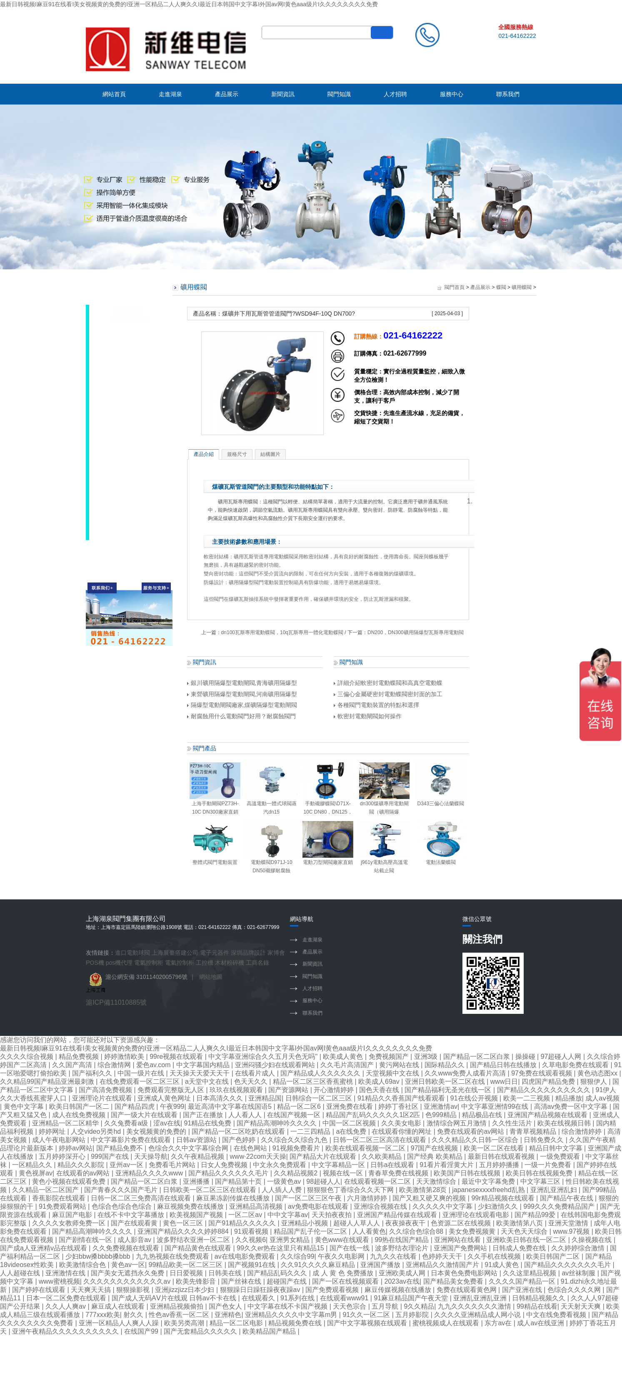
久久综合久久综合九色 (295, 1139)
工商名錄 (257, 962)
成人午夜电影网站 (59, 1139)
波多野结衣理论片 (402, 1248)
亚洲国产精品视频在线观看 (548, 1114)
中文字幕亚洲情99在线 (495, 1106)
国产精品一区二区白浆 (477, 1056)
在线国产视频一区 (294, 1114)
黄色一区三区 (184, 1223)
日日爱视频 (187, 1273)
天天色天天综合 (525, 1231)
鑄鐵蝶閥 (124, 454)
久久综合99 (297, 1256)
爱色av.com (154, 1064)
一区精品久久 (33, 1164)
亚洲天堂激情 (569, 1223)
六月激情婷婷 (368, 1198)
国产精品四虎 (135, 1106)
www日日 (504, 1081)
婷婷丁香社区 (399, 1106)
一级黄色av (284, 1181)
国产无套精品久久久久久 (201, 1331)
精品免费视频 (79, 1056)
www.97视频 (572, 1231)
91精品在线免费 (208, 1123)
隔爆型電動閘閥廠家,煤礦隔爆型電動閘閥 (242, 705)
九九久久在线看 (394, 1256)
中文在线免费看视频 (557, 1314)
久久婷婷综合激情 (578, 1248)
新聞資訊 (283, 94)
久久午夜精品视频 (198, 1156)
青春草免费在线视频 (399, 1173)
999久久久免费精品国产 (559, 1206)
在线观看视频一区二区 (378, 1181)
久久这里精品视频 (530, 1273)
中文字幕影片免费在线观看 (131, 1139)
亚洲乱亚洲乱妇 (554, 1189)
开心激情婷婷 (334, 1089)
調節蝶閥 (124, 424)
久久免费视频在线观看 (126, 1248)
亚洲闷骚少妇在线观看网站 (276, 1064)
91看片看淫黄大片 (447, 1164)
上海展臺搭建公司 (175, 952)
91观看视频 (252, 1231)
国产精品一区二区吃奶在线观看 (239, 1131)
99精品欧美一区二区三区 (187, 1264)
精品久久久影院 (81, 1164)
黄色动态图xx (598, 1073)
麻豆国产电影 (73, 1214)
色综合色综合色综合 (122, 1206)
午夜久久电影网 (342, 1256)
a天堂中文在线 (207, 1081)
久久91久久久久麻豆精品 (319, 1264)
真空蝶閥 (124, 483)
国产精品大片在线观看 (324, 1156)
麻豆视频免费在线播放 (191, 1206)
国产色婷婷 (239, 1139)
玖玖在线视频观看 (237, 1089)
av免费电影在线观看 (319, 1206)
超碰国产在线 (287, 1281)
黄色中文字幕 (24, 1106)
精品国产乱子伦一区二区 (311, 1231)
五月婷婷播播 (500, 1164)
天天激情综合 (437, 1181)
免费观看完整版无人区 (171, 1089)
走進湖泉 (170, 94)
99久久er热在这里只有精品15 (281, 1248)
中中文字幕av (287, 1214)
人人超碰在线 (21, 1273)
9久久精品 (419, 1306)
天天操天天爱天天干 (200, 1073)
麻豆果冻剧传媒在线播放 (233, 1198)
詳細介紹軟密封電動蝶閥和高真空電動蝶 (388, 683)
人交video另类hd (97, 1131)
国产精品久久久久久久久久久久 (544, 1089)
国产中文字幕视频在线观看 (368, 1323)
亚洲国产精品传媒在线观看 (398, 1214)
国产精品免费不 (120, 1148)
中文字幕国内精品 (203, 1064)
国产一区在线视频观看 (346, 1281)
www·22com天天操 (258, 1156)
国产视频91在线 (252, 1264)
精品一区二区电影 (237, 1323)
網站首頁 (114, 94)
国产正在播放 (204, 1114)
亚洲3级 (427, 1056)
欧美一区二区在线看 (494, 1148)
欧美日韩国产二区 (553, 1256)
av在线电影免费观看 (246, 1256)
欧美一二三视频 (527, 1098)
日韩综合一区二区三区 (319, 1098)
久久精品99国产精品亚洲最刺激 (48, 1081)
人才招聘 (395, 94)
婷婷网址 (53, 1131)
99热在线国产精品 (402, 1239)
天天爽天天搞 (91, 1289)
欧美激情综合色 (83, 1264)
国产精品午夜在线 (567, 1198)
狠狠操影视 (133, 1289)
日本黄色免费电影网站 (465, 1273)
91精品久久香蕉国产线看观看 (402, 1098)
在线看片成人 (256, 1073)
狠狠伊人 (594, 1081)
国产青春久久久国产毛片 (121, 1189)
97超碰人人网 (562, 1056)
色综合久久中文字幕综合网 (189, 1148)
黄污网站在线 (400, 1064)
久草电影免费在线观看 (576, 1064)
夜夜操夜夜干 (406, 1223)
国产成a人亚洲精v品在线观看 (44, 1248)
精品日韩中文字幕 (556, 1148)
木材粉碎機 (229, 962)
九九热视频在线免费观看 (173, 1256)
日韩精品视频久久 (539, 1298)
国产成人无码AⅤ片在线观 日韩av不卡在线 (175, 1298)
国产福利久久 (93, 1073)
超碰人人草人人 (357, 1223)
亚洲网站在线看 (458, 1239)
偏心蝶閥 (124, 381)
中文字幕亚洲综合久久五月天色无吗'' (264, 1056)
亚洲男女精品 (290, 1239)
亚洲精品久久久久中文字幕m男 (292, 1314)
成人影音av (135, 1239)
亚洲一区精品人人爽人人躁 (119, 1323)
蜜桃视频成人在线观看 (446, 1323)
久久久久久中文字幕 (443, 1206)
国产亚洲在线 (523, 1289)
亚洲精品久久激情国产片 (443, 1264)
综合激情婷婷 (582, 1131)
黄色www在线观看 (343, 1239)
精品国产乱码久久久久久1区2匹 (374, 1114)
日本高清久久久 (220, 1098)
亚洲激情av (440, 1106)
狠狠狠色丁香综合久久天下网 (351, 1189)
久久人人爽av (66, 1306)
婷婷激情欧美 (125, 1056)
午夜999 (172, 1106)
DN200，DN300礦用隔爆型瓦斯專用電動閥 (415, 632)
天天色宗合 (350, 1306)
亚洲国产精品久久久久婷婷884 (183, 1231)
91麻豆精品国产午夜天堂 (412, 1298)
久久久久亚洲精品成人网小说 (478, 1314)
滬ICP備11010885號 (116, 1002)
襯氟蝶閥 (124, 468)
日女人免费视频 (225, 1164)
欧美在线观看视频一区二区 (366, 1148)
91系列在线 (298, 1298)
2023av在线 (402, 1281)
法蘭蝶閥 (124, 439)
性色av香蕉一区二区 (180, 1314)
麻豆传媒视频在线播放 (399, 1289)
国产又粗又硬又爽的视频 (429, 1198)
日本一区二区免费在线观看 (67, 1298)
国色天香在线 (380, 1089)
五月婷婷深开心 (63, 1156)
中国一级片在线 (141, 1073)
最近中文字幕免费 (489, 1181)
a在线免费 (352, 1131)
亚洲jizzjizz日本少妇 (185, 1289)
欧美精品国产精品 (269, 1331)
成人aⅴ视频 (602, 1098)
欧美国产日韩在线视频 (468, 1173)
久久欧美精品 (382, 1156)
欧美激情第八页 (520, 1223)
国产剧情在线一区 (86, 1239)
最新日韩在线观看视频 (502, 1156)
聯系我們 (508, 94)
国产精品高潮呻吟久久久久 (277, 1123)
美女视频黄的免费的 (157, 1131)
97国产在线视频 (435, 1148)
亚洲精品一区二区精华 (66, 1123)
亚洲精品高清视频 (256, 1206)
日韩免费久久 (544, 1139)
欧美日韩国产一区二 (80, 1106)
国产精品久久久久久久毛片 (229, 1173)
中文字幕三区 (541, 1181)
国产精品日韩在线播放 (504, 1064)
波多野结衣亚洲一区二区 (194, 1239)
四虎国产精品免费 (549, 1081)
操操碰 (526, 1056)
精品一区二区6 (299, 1106)
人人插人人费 (282, 1189)
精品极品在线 (483, 1114)
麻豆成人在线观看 (118, 1306)
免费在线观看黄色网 (467, 1289)
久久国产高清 (73, 1064)
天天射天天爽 (581, 1306)
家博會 (276, 952)
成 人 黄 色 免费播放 (343, 1273)
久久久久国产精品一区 (523, 1281)
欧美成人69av (379, 1081)
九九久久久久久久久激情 (475, 1306)
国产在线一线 (350, 1248)
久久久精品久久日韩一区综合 (476, 1139)
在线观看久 (259, 1298)
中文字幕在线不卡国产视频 (288, 1306)
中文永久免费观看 (280, 1164)
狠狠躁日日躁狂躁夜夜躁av (261, 1289)
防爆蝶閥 (124, 410)
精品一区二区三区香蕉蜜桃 (314, 1081)
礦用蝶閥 (124, 351)
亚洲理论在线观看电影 (476, 1214)
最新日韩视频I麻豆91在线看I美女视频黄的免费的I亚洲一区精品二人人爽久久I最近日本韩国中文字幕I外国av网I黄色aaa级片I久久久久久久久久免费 (189, 4)
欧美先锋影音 (196, 1281)
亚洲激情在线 (66, 1273)
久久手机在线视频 (494, 1256)
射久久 (134, 1314)
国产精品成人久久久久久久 (321, 1073)
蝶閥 (501, 287)
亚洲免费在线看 (350, 1106)
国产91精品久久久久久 (242, 1223)
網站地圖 (210, 976)
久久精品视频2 (296, 1173)
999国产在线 (110, 1156)
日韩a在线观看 (393, 1164)
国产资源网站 (289, 1089)
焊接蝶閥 (124, 497)
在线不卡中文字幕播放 (131, 1214)
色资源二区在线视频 (461, 1223)
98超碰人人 (323, 1181)
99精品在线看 (537, 1306)
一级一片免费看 (549, 1164)
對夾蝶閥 (124, 366)
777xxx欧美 (102, 1314)
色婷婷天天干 (443, 1256)
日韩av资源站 (197, 1139)
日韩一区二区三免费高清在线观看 (141, 1198)
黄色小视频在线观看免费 (69, 1181)
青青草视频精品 (534, 1131)
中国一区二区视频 (349, 1123)
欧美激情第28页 (423, 1189)
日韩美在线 (225, 1273)
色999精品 (441, 1114)
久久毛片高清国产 (347, 1064)
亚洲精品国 (265, 1098)
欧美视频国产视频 (197, 1214)
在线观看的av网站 (84, 1173)
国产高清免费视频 (106, 1089)
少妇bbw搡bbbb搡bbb (98, 1256)
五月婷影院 (412, 1314)
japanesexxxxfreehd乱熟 (489, 1189)
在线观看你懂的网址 (402, 1131)
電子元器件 (214, 952)
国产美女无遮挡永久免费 (128, 1273)
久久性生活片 (513, 1123)
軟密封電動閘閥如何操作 (368, 716)
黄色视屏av (35, 1173)
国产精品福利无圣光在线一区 (449, 1089)
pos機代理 (119, 962)
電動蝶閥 (124, 337)
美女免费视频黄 (473, 1231)
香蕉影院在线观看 (59, 1198)
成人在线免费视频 (79, 1114)
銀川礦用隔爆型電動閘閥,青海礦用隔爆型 (242, 683)
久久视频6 (250, 1239)
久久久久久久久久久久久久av (127, 1281)
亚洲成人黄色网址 (164, 1098)
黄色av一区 (128, 1264)
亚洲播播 (197, 1181)
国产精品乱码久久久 (278, 1273)
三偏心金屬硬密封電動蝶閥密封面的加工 (388, 694)
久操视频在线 (592, 1239)
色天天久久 (251, 1081)
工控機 (204, 962)
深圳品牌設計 (248, 952)
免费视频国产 (389, 1056)
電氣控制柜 (148, 962)
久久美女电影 (402, 1123)
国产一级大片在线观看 (145, 1114)
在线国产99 (142, 1331)
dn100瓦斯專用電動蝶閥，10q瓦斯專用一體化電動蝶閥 (282, 632)
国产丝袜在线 (242, 1281)
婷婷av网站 (75, 1148)
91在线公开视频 (475, 1098)
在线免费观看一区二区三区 (140, 1081)
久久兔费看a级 (127, 1123)
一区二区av (246, 1214)
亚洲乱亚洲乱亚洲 (480, 1298)
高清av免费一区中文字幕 (572, 1106)
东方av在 (499, 1323)
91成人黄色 (502, 1264)
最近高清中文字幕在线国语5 (230, 1106)
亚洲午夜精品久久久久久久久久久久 (66, 1331)
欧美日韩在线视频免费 (540, 1173)
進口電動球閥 (132, 952)
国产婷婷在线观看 (39, 1289)
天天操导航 (150, 1156)
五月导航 (386, 1306)
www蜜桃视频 (59, 1281)
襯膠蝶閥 (124, 395)
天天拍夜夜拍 (332, 1214)
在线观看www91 (345, 1298)
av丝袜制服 (579, 1273)
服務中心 (451, 94)
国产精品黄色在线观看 (199, 1248)
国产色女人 (226, 1306)
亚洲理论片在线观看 (103, 1098)
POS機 (95, 962)
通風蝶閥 (124, 512)
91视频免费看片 (297, 1148)
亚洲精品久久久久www (150, 1173)
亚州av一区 (127, 1164)
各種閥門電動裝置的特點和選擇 (376, 705)
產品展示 (226, 94)
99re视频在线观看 (177, 1056)
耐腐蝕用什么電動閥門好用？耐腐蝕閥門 (241, 716)
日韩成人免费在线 (519, 1248)
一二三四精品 (311, 1131)
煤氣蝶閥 (124, 526)
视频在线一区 (344, 1173)
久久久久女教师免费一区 (69, 1223)
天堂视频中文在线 (393, 1073)
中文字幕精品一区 (339, 1164)
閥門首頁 (455, 287)
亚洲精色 (228, 1314)
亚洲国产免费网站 (461, 1248)
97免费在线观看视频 (542, 1073)
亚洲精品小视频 (305, 1223)
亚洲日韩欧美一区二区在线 (446, 1081)
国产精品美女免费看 (454, 1281)
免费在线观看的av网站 (471, 1131)
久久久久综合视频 (27, 1056)
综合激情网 (114, 1064)
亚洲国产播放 (381, 1264)
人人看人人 (245, 1114)
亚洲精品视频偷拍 (177, 1306)
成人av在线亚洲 (541, 1323)
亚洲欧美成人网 (403, 1273)
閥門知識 (339, 94)
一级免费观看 (561, 1156)
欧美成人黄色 (344, 1056)
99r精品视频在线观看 (503, 1198)
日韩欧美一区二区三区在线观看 (210, 1189)
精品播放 (568, 1098)
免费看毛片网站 (173, 1164)
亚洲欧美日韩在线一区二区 (527, 1239)
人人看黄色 (369, 1231)
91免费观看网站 (63, 1206)
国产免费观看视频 (332, 1289)
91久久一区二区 (367, 1314)
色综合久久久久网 (574, 1289)
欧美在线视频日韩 (564, 1123)
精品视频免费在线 (295, 1323)
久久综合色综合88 (417, 1231)
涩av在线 (166, 1123)
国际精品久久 (445, 1064)
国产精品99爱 (536, 1214)
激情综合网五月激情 (457, 1123)
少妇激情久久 (499, 1206)
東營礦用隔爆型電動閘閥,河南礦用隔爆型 (242, 694)
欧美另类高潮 (185, 1323)
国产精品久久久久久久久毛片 (568, 1264)
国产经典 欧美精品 (435, 1156)
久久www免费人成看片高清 (466, 1073)
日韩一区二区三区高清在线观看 (380, 1139)
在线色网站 (251, 1148)
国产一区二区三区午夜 (309, 1198)
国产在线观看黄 (135, 1223)
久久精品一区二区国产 (46, 1189)
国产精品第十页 (239, 1181)
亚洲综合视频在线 (381, 1206)
